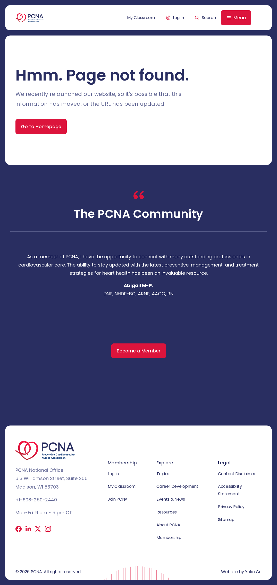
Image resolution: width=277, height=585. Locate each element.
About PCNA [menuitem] (168, 525)
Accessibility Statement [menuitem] (230, 490)
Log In (178, 17)
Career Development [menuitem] (177, 486)
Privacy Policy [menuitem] (231, 507)
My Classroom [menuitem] (141, 17)
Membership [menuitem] (168, 537)
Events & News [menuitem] (170, 499)
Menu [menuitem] (239, 17)
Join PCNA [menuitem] (118, 499)
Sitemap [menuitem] (226, 519)
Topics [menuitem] (162, 474)
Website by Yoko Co (241, 572)
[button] (205, 17)
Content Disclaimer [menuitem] (237, 474)
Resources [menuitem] (166, 512)
